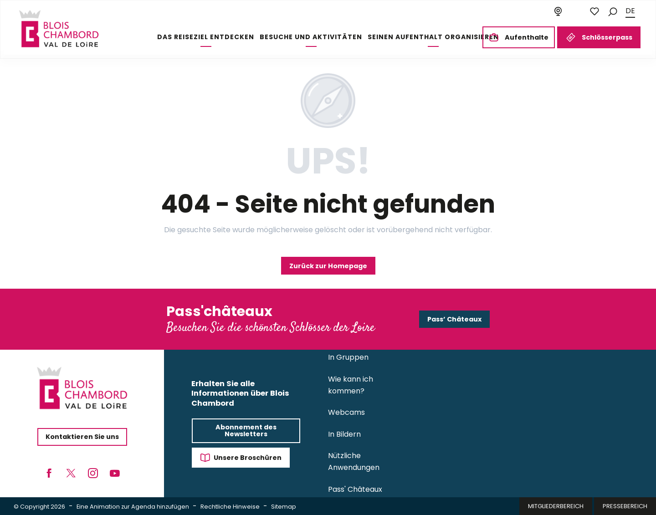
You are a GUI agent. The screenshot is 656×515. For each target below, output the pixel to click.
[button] (612, 11)
